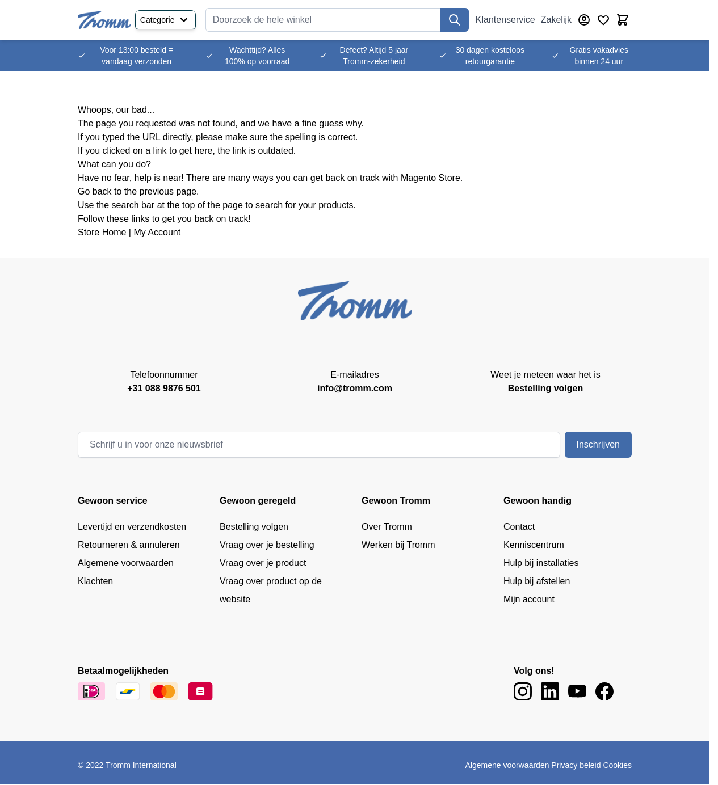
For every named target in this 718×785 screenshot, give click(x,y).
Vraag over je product (263, 563)
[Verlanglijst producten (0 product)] (603, 20)
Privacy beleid (576, 765)
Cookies (617, 765)
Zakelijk (556, 19)
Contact (519, 526)
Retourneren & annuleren (129, 545)
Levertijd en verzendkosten (132, 526)
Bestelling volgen (254, 526)
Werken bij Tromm (398, 545)
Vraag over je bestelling (267, 545)
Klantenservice (505, 19)
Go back (95, 191)
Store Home (102, 232)
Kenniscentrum (533, 545)
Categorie (165, 20)
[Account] (584, 20)
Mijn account (529, 599)
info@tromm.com (354, 388)
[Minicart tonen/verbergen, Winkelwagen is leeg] (623, 20)
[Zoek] (454, 20)
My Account (156, 232)
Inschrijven (598, 444)
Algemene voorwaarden (126, 563)
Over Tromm (387, 526)
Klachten (95, 581)
